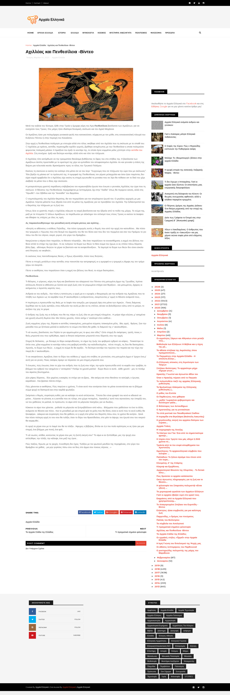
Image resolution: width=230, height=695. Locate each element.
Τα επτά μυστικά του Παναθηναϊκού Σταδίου (174, 413)
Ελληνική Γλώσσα (178, 644)
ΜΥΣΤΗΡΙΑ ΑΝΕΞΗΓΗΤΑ (124, 32)
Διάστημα (162, 634)
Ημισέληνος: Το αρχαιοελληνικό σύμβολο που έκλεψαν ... (175, 452)
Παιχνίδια (151, 670)
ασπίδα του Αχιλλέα (52, 153)
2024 (154, 293)
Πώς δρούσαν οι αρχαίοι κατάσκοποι (171, 476)
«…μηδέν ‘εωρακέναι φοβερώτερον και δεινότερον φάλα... (172, 401)
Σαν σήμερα (166, 675)
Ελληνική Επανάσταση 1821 (159, 650)
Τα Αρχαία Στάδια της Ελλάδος (168, 534)
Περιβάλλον (165, 670)
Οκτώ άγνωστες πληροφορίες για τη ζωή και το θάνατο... (176, 480)
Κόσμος (174, 655)
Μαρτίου (158, 335)
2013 (154, 586)
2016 (154, 576)
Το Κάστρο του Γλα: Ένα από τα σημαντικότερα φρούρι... (176, 434)
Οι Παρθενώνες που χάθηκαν (167, 396)
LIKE (78, 615)
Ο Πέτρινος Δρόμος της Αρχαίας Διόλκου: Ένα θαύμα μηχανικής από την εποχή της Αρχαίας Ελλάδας (180, 208)
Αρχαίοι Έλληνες (154, 619)
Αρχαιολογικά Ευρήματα (157, 629)
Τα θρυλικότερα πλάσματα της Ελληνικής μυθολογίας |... (173, 388)
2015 (154, 579)
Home (31, 3)
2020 (154, 307)
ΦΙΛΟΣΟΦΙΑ (159, 32)
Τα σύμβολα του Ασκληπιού (167, 523)
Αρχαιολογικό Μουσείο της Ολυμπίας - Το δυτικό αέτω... (177, 471)
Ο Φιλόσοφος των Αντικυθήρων (169, 406)
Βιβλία (150, 634)
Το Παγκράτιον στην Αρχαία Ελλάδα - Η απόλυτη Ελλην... (172, 357)
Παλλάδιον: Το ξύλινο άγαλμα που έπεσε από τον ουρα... (175, 458)
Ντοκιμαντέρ (189, 665)
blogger (136, 547)
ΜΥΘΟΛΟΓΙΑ (91, 32)
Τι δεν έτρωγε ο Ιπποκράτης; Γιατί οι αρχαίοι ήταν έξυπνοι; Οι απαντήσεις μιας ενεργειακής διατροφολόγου (180, 184)
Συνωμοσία (180, 675)
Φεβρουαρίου (161, 557)
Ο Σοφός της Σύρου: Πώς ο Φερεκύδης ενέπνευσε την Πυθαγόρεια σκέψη (179, 147)
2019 (154, 565)
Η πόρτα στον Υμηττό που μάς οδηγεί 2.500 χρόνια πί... (175, 440)
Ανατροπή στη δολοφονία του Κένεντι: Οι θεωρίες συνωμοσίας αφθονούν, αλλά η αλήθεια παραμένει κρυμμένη (179, 196)
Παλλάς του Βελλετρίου (164, 520)
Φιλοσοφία (175, 680)
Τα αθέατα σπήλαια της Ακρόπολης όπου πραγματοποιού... (173, 351)
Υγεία (164, 680)
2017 (154, 572)
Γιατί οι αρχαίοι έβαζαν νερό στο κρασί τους (174, 495)
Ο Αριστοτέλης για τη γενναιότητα (169, 409)
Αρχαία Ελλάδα (42, 45)
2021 (154, 304)
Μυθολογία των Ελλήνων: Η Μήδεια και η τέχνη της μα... (176, 345)
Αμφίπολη (151, 614)
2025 (154, 290)
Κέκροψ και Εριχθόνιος (164, 466)
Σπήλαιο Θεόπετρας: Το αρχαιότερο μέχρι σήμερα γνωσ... (173, 369)
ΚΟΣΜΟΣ (105, 32)
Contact (40, 3)
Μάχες (185, 655)
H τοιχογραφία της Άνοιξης (166, 429)
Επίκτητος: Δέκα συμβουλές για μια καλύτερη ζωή (175, 511)
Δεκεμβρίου (160, 310)
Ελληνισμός (180, 650)
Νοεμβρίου (159, 314)
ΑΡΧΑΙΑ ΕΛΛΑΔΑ (48, 32)
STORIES (189, 680)
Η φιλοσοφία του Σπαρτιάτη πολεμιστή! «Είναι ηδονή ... (176, 486)
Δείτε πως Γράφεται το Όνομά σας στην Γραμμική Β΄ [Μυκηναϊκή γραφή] (179, 219)
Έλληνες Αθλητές (166, 639)
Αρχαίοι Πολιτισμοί (174, 619)
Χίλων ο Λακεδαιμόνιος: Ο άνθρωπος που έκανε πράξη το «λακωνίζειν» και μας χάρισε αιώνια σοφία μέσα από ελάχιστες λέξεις (180, 234)
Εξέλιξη (193, 650)
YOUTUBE (42, 639)
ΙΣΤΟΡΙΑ (65, 32)
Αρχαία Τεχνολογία (186, 614)
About (49, 3)
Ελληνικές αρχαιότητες (156, 644)
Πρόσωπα (151, 675)
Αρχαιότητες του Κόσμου (182, 629)
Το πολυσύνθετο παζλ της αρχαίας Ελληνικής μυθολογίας (175, 382)
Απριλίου (158, 331)
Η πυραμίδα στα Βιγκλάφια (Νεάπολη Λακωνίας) (177, 416)
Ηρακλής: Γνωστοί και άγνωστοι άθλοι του (174, 374)
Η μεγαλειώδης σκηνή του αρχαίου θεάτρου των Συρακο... (176, 421)
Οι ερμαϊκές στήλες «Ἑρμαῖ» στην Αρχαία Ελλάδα (173, 538)
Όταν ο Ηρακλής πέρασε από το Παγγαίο (173, 377)
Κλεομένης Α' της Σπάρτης (166, 463)
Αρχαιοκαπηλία (153, 624)
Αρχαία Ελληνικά (156, 255)
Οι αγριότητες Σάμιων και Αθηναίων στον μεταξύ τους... (177, 339)
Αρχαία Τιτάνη (160, 426)
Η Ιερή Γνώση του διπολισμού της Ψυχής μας (175, 543)
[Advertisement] (174, 64)
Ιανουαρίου (159, 561)
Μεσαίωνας (152, 660)
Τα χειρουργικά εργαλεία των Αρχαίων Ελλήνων (176, 491)
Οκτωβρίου (159, 317)
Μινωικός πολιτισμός (170, 660)
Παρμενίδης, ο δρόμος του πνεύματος (171, 516)
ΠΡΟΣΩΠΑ (173, 32)
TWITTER (41, 623)
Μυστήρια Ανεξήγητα (170, 665)
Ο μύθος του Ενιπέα (163, 393)
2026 (154, 286)
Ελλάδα (150, 639)
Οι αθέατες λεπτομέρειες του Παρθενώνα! (173, 547)
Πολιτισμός (179, 670)
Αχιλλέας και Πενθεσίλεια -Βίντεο (169, 530)
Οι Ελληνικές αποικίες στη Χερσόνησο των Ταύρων (174, 363)
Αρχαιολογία (170, 624)
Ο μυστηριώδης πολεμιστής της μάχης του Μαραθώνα (174, 551)
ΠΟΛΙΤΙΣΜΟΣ (144, 32)
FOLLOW (77, 623)
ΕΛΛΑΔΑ (78, 32)
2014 (154, 583)
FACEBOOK (42, 615)
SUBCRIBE (76, 639)
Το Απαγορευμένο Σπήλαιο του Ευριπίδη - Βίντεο (174, 505)
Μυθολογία (152, 665)
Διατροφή (174, 634)
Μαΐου (157, 328)
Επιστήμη (151, 655)
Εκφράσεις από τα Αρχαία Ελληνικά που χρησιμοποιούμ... (173, 499)
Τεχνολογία (152, 680)
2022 (154, 300)
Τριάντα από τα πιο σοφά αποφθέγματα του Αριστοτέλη (174, 446)
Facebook (188, 103)
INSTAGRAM (43, 631)
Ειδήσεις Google (156, 106)
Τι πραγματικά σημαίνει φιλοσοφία (170, 527)
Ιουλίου (158, 324)
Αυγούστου (159, 321)
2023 (154, 297)
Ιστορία (163, 655)
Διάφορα (187, 634)
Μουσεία (187, 660)
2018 (154, 569)
